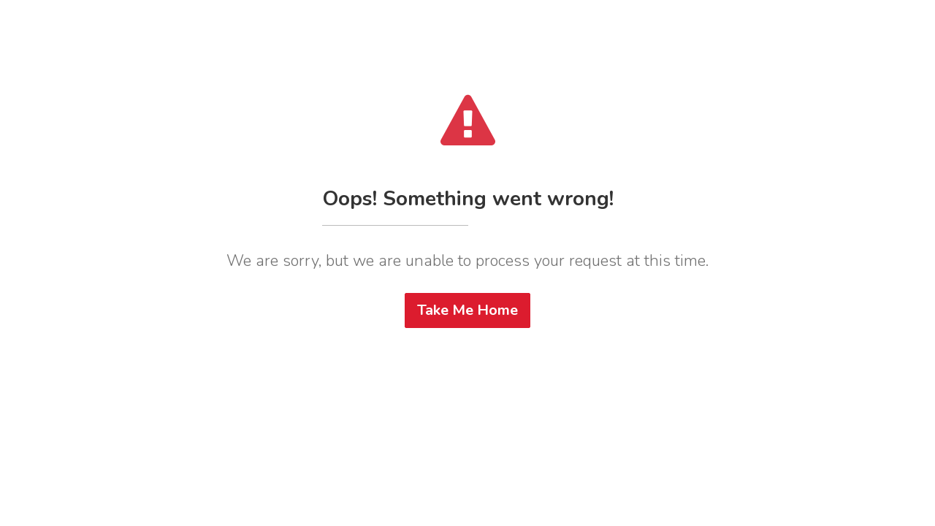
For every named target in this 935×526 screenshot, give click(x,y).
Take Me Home (467, 310)
